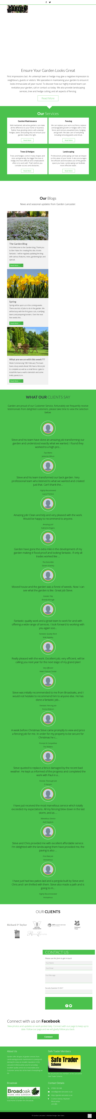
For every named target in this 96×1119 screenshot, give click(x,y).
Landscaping (68, 151)
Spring (12, 301)
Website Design (52, 1115)
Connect (48, 1036)
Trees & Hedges (27, 151)
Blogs (48, 198)
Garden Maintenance (27, 121)
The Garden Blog (18, 243)
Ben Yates (61, 1115)
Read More (48, 98)
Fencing (68, 121)
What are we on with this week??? (27, 359)
